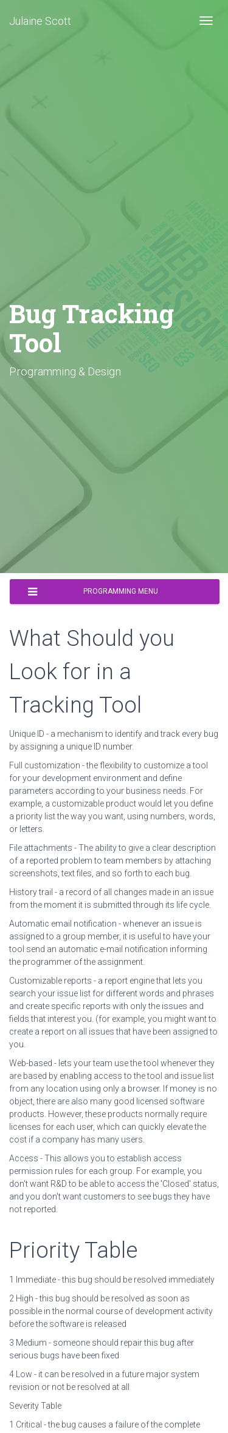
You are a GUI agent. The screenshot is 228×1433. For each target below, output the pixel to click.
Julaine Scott (40, 21)
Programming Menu (93, 591)
